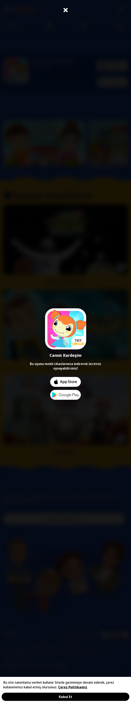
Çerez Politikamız (72, 687)
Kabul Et (65, 697)
